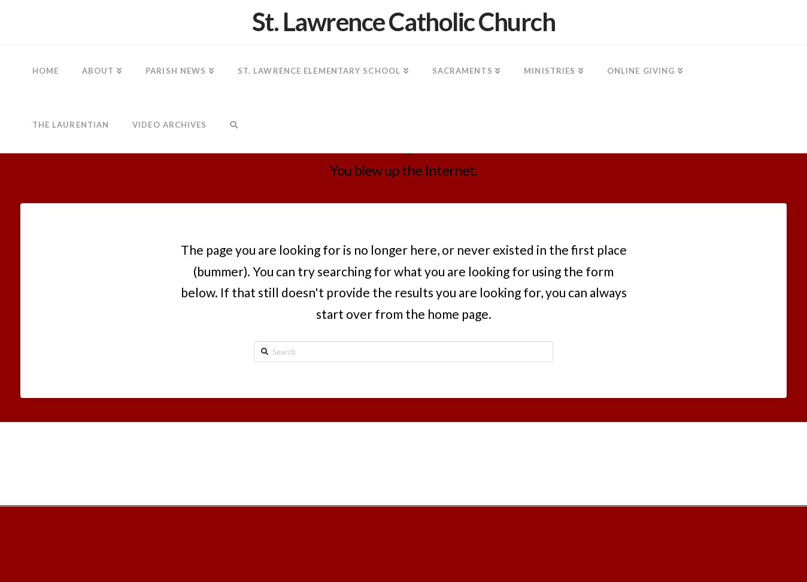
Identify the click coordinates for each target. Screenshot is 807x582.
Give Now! (521, 521)
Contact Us (470, 521)
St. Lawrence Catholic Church (404, 21)
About (426, 521)
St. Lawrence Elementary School (335, 521)
